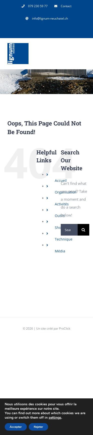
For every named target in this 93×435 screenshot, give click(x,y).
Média (60, 251)
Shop (59, 227)
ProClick (64, 328)
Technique (63, 239)
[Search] (83, 230)
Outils (60, 215)
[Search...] (69, 230)
